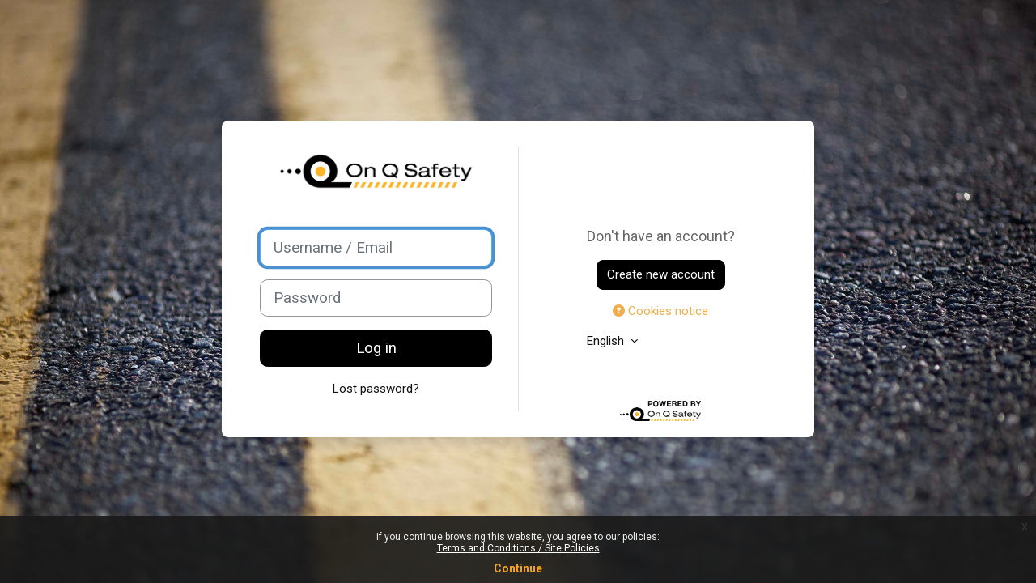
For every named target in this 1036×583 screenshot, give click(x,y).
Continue (518, 568)
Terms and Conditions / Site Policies (518, 548)
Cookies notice (660, 311)
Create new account (661, 274)
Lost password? (376, 388)
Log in (376, 348)
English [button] (607, 341)
